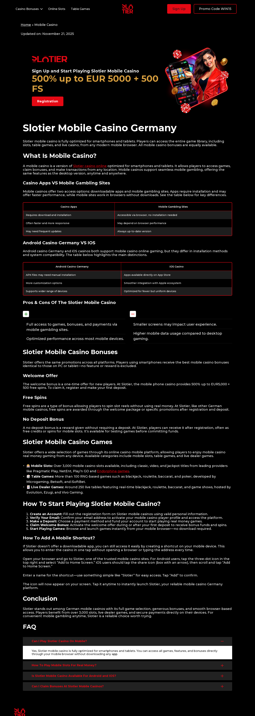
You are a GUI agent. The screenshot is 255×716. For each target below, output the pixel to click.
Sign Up (179, 9)
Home (26, 25)
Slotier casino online (90, 166)
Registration (47, 101)
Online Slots (56, 9)
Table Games (80, 9)
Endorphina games (113, 471)
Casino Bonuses (30, 9)
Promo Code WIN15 (215, 9)
